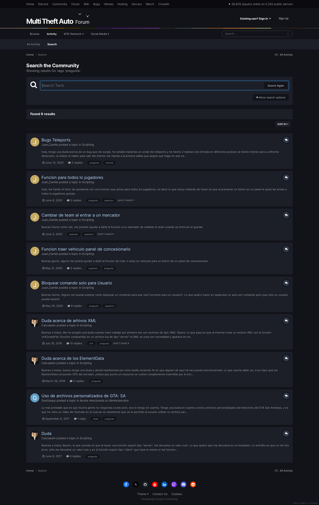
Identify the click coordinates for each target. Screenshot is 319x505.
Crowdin (163, 4)
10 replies (74, 343)
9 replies (75, 305)
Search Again (276, 85)
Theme (143, 494)
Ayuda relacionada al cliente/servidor (104, 400)
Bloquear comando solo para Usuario (77, 283)
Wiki (86, 4)
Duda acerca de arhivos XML (69, 320)
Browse (34, 33)
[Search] (242, 34)
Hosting (122, 4)
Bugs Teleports (56, 140)
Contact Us (160, 494)
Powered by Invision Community (159, 499)
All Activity (33, 44)
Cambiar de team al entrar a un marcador (81, 215)
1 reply (80, 418)
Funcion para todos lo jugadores (72, 177)
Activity (52, 35)
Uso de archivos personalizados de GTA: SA (84, 395)
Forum (75, 4)
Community (59, 4)
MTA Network (74, 33)
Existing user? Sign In (255, 18)
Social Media (100, 33)
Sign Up (283, 18)
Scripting (88, 144)
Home (30, 4)
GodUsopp (49, 400)
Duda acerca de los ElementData (73, 358)
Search (52, 44)
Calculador (49, 325)
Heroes (108, 4)
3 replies (74, 200)
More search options (270, 97)
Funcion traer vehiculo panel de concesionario (86, 249)
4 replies (73, 456)
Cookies (176, 494)
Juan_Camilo (50, 144)
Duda (46, 433)
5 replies (77, 381)
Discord (43, 4)
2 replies (75, 162)
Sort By (282, 124)
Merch (150, 4)
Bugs (96, 4)
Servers (137, 4)
